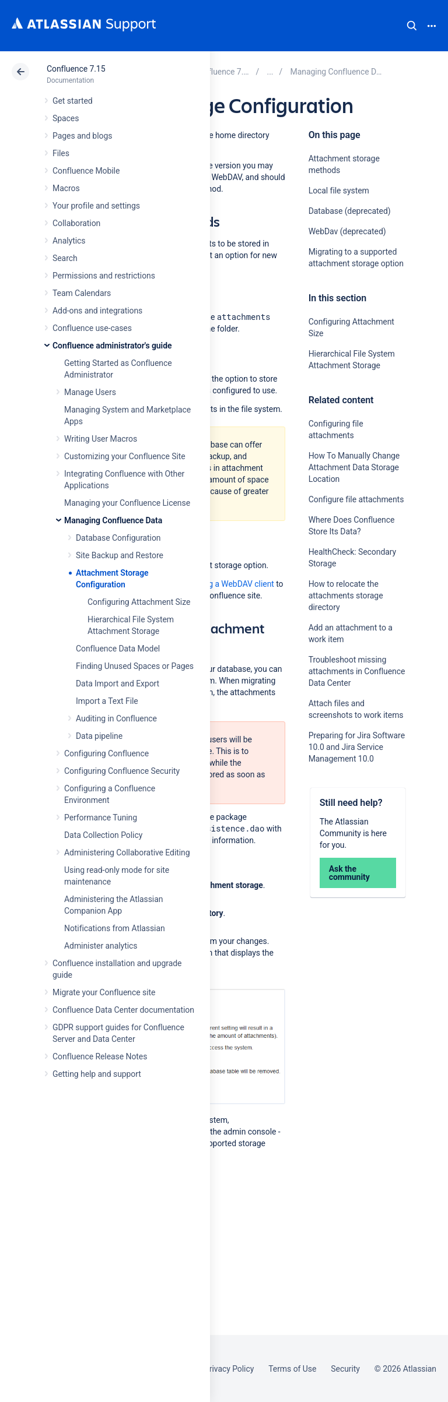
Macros (66, 188)
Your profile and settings (96, 205)
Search (411, 25)
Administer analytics (100, 945)
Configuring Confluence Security (122, 771)
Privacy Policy (229, 1368)
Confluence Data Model (118, 648)
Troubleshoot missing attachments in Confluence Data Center (357, 671)
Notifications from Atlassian (114, 928)
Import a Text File (107, 701)
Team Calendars (81, 293)
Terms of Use (292, 1368)
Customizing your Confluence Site (125, 456)
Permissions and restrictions (103, 275)
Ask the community (349, 873)
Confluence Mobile (86, 170)
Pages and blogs (82, 135)
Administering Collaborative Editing (127, 852)
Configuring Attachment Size (139, 602)
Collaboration (76, 223)
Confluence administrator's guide (112, 345)
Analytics (68, 240)
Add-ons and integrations (97, 310)
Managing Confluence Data (113, 520)
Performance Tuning (100, 817)
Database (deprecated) (350, 211)
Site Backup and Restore (119, 555)
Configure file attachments (356, 499)
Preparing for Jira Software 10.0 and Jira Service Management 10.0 (357, 747)
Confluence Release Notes (99, 1056)
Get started (72, 100)
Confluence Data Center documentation (123, 1009)
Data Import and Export (117, 683)
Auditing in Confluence (116, 718)
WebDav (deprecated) (347, 231)
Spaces (65, 118)
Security (345, 1368)
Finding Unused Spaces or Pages (135, 666)
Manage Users (90, 392)
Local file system (339, 190)
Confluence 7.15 (76, 68)
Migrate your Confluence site (103, 992)
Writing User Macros (100, 438)
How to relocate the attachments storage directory (346, 595)
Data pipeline (99, 736)
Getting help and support (96, 1074)
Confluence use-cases (92, 328)
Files (60, 153)
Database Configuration (118, 538)
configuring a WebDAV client (223, 584)
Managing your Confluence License (127, 503)
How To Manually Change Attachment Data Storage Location (354, 467)
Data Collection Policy (103, 835)
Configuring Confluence (106, 753)
